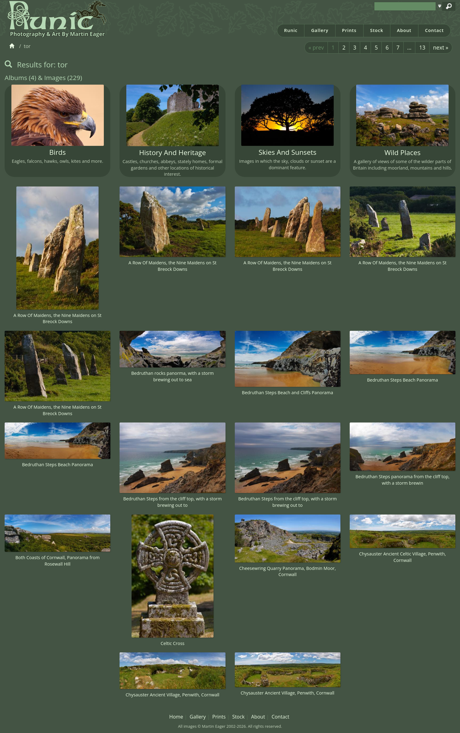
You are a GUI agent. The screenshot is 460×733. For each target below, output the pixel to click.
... (409, 47)
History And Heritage (172, 152)
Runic (291, 30)
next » (440, 47)
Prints (349, 30)
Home (176, 716)
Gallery (319, 30)
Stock (376, 30)
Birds (57, 152)
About (404, 30)
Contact (434, 30)
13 (422, 47)
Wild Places (403, 152)
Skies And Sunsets (287, 152)
